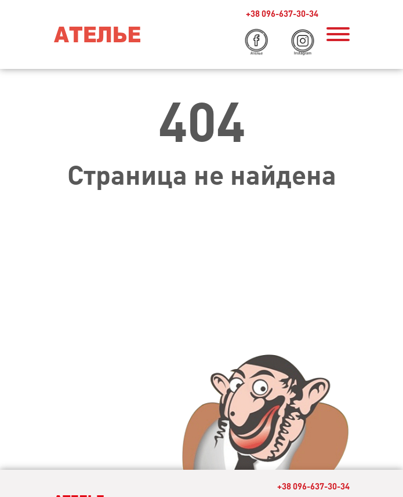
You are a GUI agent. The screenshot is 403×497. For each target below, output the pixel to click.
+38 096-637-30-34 (282, 13)
